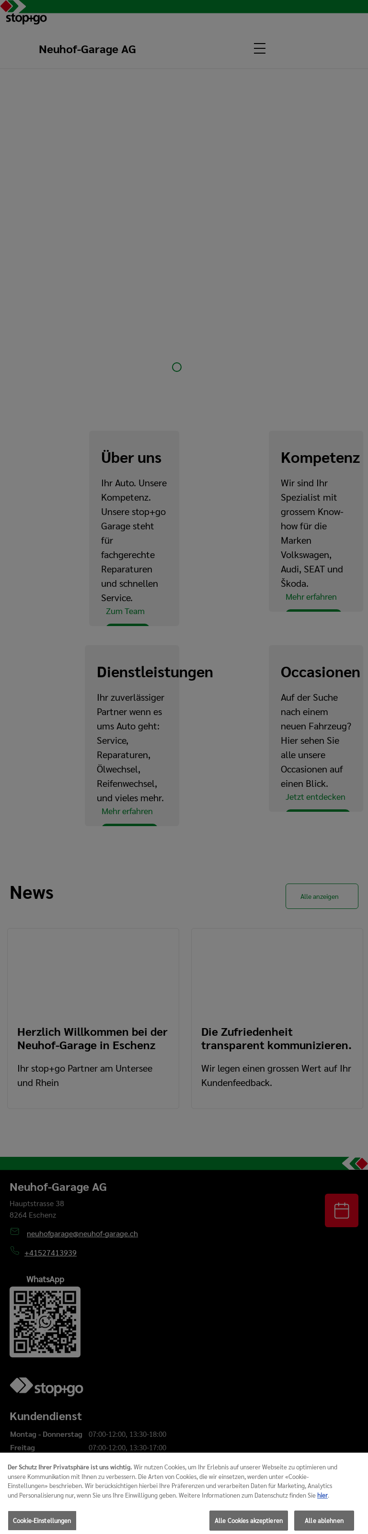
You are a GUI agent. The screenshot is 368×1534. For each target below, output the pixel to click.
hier (322, 1501)
